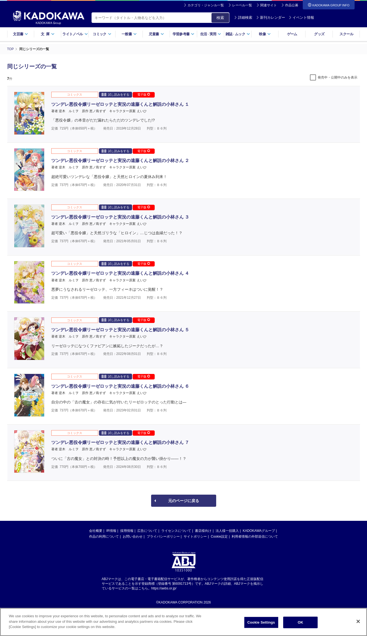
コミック (102, 34)
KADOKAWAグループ (259, 531)
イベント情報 (301, 17)
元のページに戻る (183, 500)
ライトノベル (75, 34)
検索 (220, 17)
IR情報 (111, 531)
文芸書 (20, 34)
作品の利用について (104, 536)
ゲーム (292, 34)
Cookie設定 (219, 536)
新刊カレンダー (270, 17)
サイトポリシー (195, 536)
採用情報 (126, 531)
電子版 (143, 94)
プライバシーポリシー (163, 536)
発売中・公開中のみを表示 (337, 77)
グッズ (319, 34)
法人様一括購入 (227, 531)
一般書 (129, 34)
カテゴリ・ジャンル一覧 (205, 5)
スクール (346, 34)
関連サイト (268, 5)
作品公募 (291, 5)
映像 (265, 34)
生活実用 (210, 34)
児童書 (156, 34)
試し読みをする (115, 94)
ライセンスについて (176, 531)
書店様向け (203, 531)
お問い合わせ (133, 536)
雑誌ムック (238, 34)
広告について (147, 531)
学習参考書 (184, 34)
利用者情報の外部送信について (255, 536)
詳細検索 (243, 17)
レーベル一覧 (242, 5)
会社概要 (95, 531)
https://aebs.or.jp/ (163, 588)
